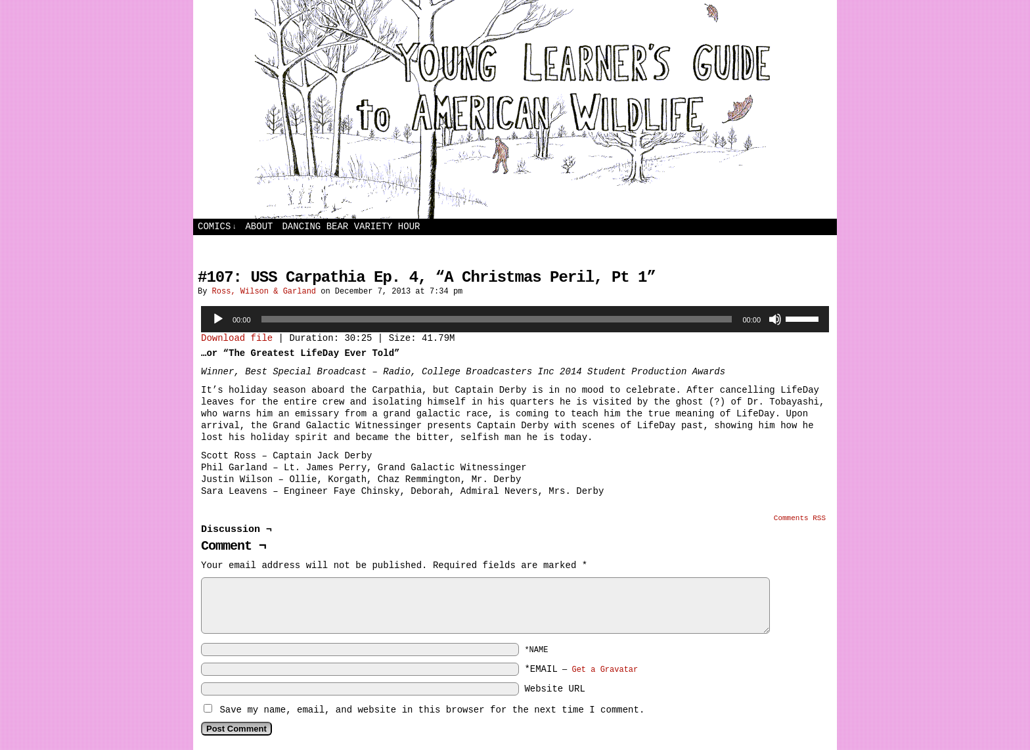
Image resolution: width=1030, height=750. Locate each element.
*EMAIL (581, 669)
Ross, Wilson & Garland (264, 291)
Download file (237, 338)
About (259, 226)
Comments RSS (800, 518)
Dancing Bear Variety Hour (351, 226)
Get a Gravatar (604, 669)
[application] (515, 319)
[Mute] (775, 319)
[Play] (218, 319)
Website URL (554, 689)
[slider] (496, 319)
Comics (217, 227)
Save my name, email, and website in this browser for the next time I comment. (431, 710)
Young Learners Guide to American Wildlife (515, 109)
